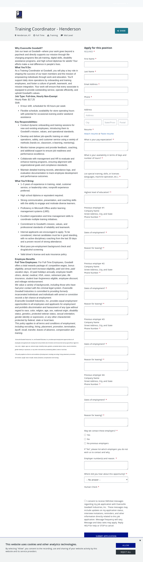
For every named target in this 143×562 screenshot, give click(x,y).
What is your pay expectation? (99, 139)
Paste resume (107, 133)
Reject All (126, 552)
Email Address (91, 84)
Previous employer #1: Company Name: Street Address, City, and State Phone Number (98, 212)
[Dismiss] (140, 540)
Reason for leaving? (94, 248)
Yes (87, 435)
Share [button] (121, 30)
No (87, 439)
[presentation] (105, 494)
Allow (125, 545)
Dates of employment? (95, 232)
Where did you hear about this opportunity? (105, 474)
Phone (88, 97)
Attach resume (91, 133)
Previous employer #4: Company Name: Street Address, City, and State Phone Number (98, 380)
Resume (89, 129)
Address (88, 109)
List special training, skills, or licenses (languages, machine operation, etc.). (102, 175)
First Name (90, 58)
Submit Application (106, 536)
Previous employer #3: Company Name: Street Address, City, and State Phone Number (98, 324)
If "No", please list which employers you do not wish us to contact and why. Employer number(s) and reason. (106, 454)
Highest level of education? (97, 192)
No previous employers (96, 443)
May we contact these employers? (100, 430)
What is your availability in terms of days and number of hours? (105, 156)
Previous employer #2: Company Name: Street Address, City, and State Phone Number (98, 268)
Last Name (90, 71)
